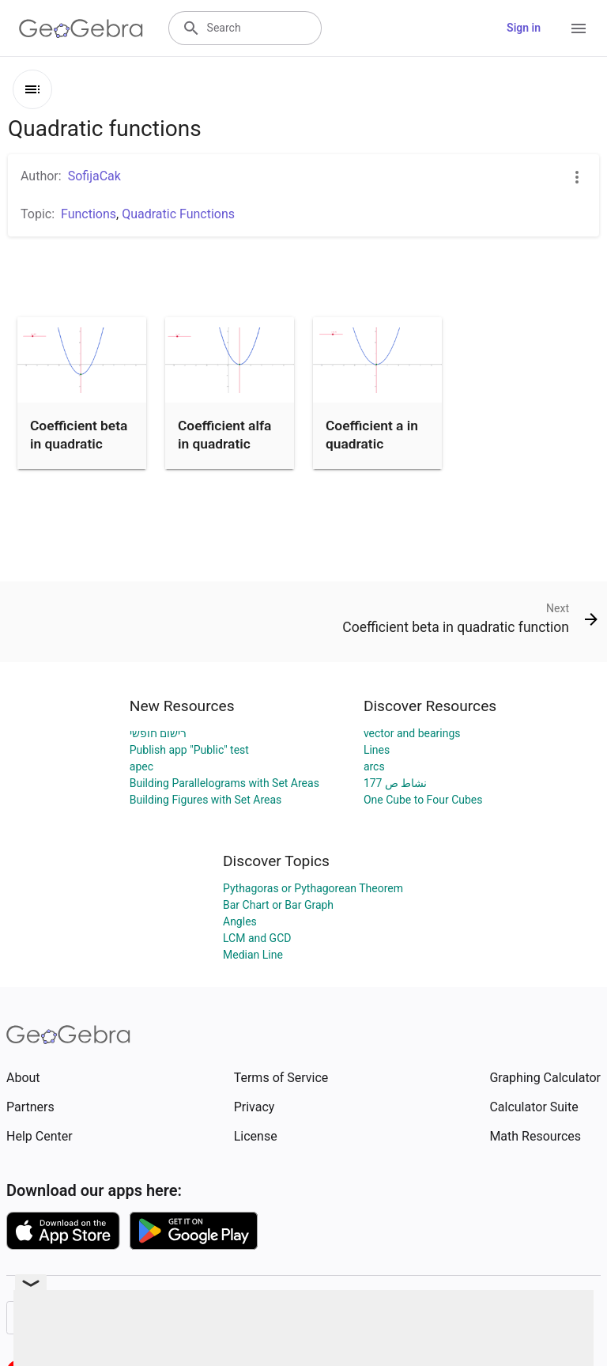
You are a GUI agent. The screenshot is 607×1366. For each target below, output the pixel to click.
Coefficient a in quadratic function (372, 443)
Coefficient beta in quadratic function (78, 443)
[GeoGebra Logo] (81, 28)
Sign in (524, 27)
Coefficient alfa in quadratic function (224, 443)
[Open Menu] (578, 28)
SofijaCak (94, 176)
